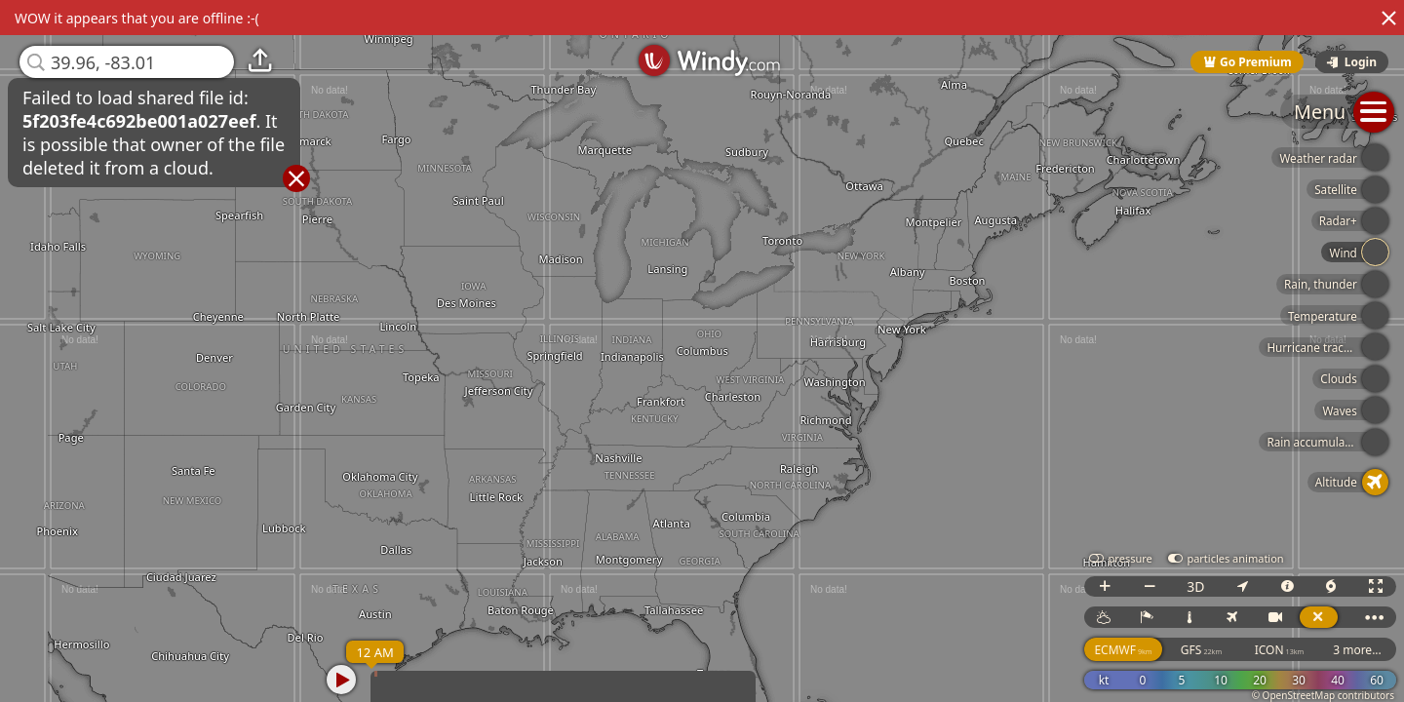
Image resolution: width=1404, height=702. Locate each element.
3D (1195, 586)
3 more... (1357, 650)
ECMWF (1122, 650)
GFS (1201, 650)
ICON (1280, 650)
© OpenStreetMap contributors (1323, 695)
